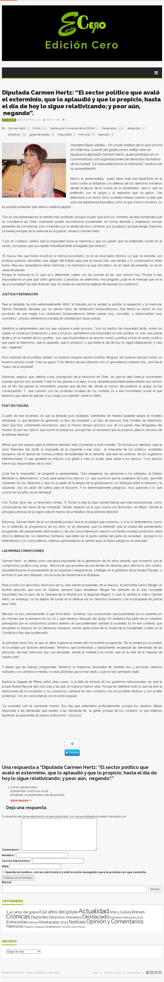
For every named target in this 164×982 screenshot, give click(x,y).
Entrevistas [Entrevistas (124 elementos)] (16, 922)
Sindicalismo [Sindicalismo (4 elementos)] (53, 926)
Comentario (11, 849)
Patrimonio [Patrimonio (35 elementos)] (15, 926)
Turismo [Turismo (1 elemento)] (66, 927)
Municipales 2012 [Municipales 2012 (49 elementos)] (53, 922)
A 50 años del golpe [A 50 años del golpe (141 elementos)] (58, 911)
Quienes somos (112, 972)
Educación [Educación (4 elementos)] (116, 917)
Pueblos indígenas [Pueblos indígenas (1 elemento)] (34, 927)
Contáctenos (133, 972)
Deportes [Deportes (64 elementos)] (39, 917)
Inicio (95, 972)
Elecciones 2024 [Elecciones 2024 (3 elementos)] (133, 917)
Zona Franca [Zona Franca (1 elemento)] (78, 927)
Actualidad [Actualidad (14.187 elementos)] (93, 911)
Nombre (8, 855)
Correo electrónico (17, 860)
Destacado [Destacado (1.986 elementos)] (96, 916)
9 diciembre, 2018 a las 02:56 (29, 791)
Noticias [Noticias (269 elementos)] (77, 921)
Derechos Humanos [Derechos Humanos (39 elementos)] (65, 917)
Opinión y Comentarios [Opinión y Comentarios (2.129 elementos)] (115, 921)
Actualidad (9, 120)
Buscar (7, 882)
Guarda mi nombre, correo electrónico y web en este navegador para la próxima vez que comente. (76, 872)
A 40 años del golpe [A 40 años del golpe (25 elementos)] (22, 912)
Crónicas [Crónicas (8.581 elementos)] (18, 916)
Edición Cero (82, 45)
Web (5, 866)
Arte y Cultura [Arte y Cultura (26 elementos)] (120, 912)
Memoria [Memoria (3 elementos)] (33, 922)
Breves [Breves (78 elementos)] (138, 912)
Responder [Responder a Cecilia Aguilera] (19, 800)
